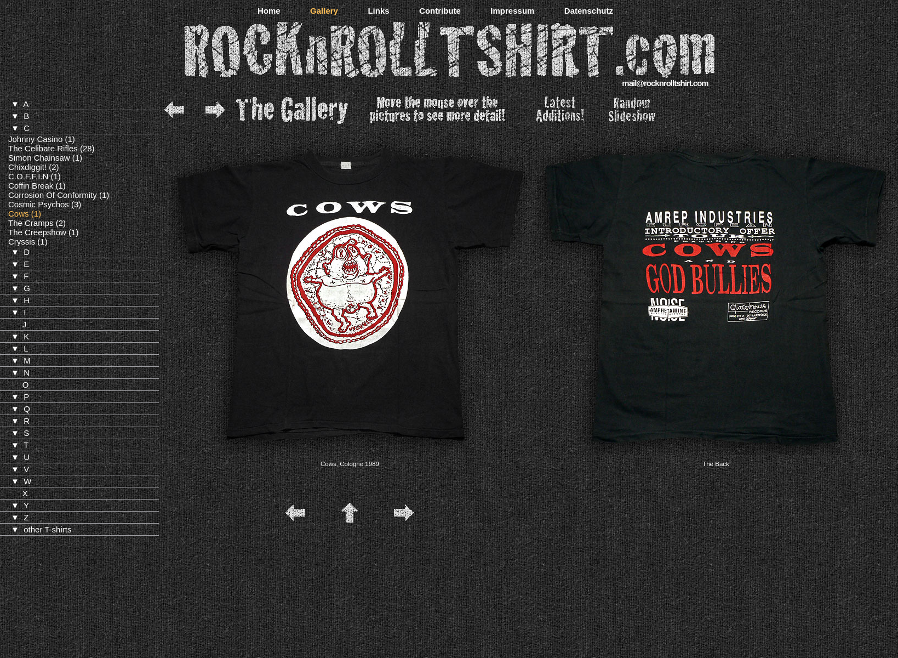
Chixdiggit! (27, 167)
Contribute (440, 10)
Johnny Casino (35, 139)
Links (378, 10)
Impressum (512, 10)
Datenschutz (588, 10)
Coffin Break (30, 185)
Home (269, 10)
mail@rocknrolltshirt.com (665, 83)
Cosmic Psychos (38, 204)
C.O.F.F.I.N (28, 176)
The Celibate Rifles (43, 148)
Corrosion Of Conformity (52, 195)
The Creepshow (37, 232)
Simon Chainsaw (39, 157)
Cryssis (21, 241)
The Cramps (31, 223)
